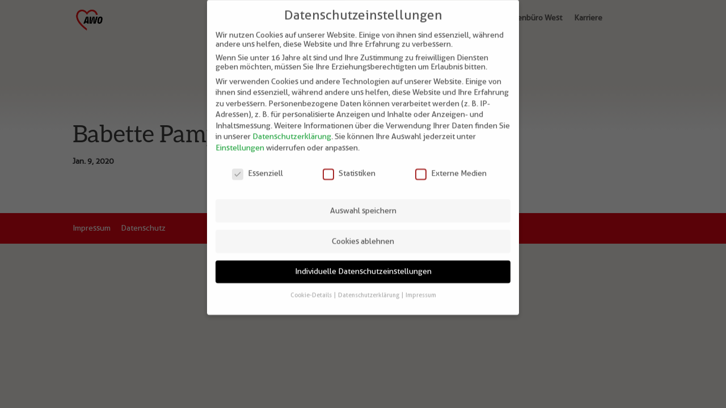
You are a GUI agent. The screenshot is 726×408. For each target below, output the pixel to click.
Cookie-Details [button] (311, 287)
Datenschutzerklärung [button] (369, 287)
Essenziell (257, 165)
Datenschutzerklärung (291, 129)
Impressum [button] (421, 287)
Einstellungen (240, 140)
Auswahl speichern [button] (363, 202)
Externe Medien (451, 165)
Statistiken (349, 165)
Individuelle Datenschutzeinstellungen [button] (363, 264)
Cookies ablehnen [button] (363, 233)
